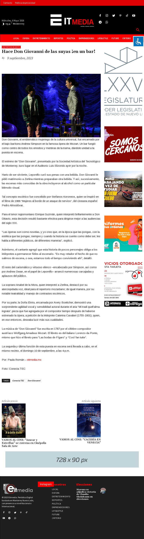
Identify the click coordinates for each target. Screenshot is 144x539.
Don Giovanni (34, 380)
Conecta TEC (18, 380)
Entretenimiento (11, 47)
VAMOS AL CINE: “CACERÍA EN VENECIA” (80, 441)
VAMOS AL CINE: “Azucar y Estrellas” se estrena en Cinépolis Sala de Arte (24, 443)
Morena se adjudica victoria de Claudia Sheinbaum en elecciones (86, 494)
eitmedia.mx (34, 359)
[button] (138, 30)
